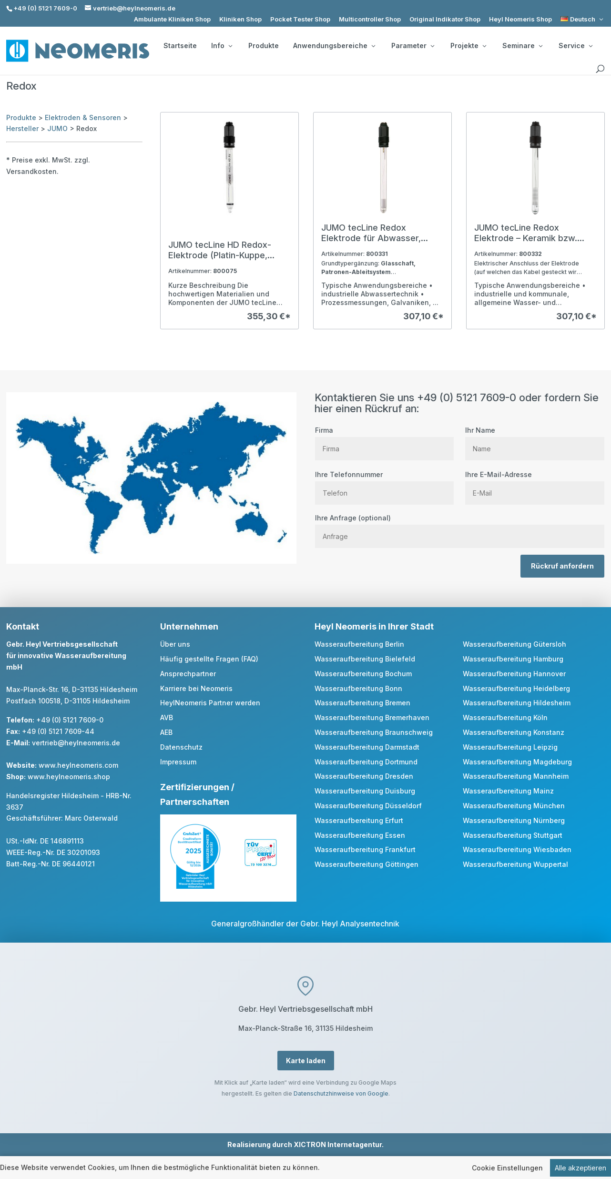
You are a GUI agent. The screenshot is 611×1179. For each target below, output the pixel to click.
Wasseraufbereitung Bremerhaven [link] (372, 717)
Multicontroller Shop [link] (370, 19)
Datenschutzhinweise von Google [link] (341, 1093)
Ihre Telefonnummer (384, 483)
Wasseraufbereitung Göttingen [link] (366, 864)
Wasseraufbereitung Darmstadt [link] (367, 747)
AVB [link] (166, 717)
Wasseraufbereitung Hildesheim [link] (516, 703)
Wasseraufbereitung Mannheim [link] (516, 776)
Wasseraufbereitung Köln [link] (505, 717)
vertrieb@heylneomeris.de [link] (76, 743)
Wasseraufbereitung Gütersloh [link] (514, 644)
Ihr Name (534, 439)
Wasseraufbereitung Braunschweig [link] (374, 732)
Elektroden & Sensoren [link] (83, 117)
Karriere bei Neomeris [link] (196, 688)
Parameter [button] (412, 45)
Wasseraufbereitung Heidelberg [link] (516, 688)
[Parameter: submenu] (432, 46)
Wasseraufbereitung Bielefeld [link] (365, 659)
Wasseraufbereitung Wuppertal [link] (515, 864)
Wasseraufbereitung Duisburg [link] (365, 791)
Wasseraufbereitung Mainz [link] (508, 791)
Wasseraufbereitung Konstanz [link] (513, 732)
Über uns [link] (175, 644)
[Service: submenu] (590, 46)
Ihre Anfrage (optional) (459, 527)
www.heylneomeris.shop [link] (69, 776)
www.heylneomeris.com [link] (78, 765)
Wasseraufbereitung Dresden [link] (364, 776)
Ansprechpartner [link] (188, 674)
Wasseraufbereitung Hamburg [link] (513, 659)
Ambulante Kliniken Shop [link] (172, 19)
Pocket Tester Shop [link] (300, 19)
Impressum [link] (178, 762)
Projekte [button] (468, 45)
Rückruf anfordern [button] (562, 566)
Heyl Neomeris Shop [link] (520, 19)
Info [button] (221, 45)
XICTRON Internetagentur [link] (338, 1144)
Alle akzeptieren (580, 1168)
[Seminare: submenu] (540, 46)
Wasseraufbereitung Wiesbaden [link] (517, 849)
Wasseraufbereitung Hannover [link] (514, 674)
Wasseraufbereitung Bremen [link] (362, 703)
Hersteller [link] (22, 128)
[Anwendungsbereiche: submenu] (373, 46)
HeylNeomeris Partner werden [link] (210, 703)
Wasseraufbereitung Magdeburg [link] (517, 762)
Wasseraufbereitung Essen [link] (360, 835)
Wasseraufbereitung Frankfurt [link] (365, 849)
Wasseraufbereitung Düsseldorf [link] (368, 806)
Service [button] (575, 45)
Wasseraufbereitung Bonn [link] (358, 688)
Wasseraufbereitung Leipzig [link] (510, 747)
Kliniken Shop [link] (240, 19)
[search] (600, 69)
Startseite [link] (180, 45)
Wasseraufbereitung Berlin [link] (359, 644)
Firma (384, 439)
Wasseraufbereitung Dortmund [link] (366, 762)
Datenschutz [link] (181, 747)
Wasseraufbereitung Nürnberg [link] (514, 820)
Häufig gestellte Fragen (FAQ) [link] (209, 659)
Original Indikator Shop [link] (444, 19)
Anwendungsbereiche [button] (334, 45)
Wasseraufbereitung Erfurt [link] (359, 820)
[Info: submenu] (230, 46)
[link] (582, 19)
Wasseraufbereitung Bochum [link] (363, 674)
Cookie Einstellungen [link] (507, 1168)
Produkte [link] (263, 45)
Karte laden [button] (306, 1061)
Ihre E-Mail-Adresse (534, 483)
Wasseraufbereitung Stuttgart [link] (512, 835)
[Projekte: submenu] (484, 46)
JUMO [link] (57, 128)
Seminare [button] (522, 45)
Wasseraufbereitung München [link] (514, 806)
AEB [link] (166, 732)
